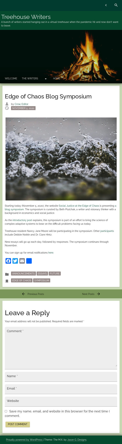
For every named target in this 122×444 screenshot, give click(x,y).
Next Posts (91, 294)
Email (12, 388)
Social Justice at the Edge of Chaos (79, 205)
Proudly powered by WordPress (24, 439)
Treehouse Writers (26, 16)
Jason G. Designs (76, 439)
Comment (15, 331)
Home (56, 78)
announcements (23, 273)
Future (55, 273)
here (50, 252)
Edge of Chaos (21, 280)
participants (107, 231)
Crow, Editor (21, 104)
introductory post (22, 220)
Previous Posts (32, 294)
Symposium (41, 280)
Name (12, 376)
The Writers (30, 78)
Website (13, 401)
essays (42, 273)
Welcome (11, 78)
